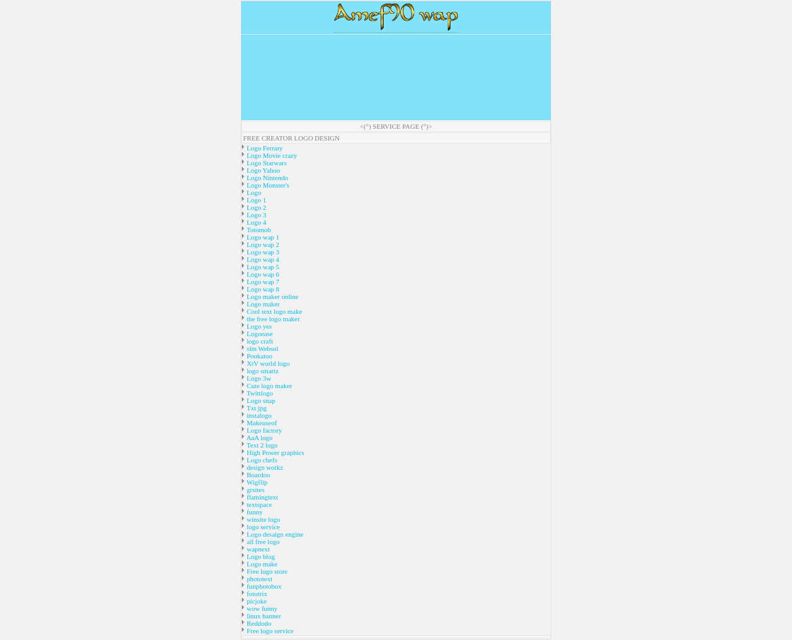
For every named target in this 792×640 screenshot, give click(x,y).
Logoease (259, 333)
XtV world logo (267, 363)
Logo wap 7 (262, 281)
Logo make (261, 564)
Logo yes (258, 326)
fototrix (256, 593)
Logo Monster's (267, 185)
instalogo (258, 415)
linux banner (263, 616)
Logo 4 (255, 222)
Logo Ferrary (264, 148)
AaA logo (259, 437)
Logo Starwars (265, 162)
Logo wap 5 (262, 266)
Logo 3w (258, 378)
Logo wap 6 (262, 274)
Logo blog (260, 556)
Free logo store (266, 571)
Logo (253, 192)
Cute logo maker (268, 385)
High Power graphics (274, 452)
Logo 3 (255, 214)
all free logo (262, 541)
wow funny (261, 608)
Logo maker (262, 304)
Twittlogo (259, 393)
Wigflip (256, 482)
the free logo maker (272, 318)
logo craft (259, 341)
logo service (262, 526)
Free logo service (269, 630)
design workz (264, 467)
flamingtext (261, 497)
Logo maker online (271, 296)
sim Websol (261, 348)
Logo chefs (261, 460)
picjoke (256, 601)
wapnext (257, 549)
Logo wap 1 (262, 237)
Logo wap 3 (262, 252)
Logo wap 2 (262, 244)
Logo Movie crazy (271, 155)
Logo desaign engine (274, 534)
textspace (258, 504)
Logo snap (260, 400)
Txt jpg (256, 408)
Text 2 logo (261, 445)
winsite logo (262, 519)
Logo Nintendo (266, 177)
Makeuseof (261, 422)
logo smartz (261, 370)
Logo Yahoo (262, 170)
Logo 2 (255, 207)
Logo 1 (255, 200)
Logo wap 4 (262, 259)
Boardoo (257, 474)
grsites (254, 489)
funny (253, 512)
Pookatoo (258, 356)
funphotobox (263, 586)
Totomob (258, 229)
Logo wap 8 (262, 289)
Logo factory (263, 430)
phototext (258, 578)
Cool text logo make (273, 311)
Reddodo (258, 623)
